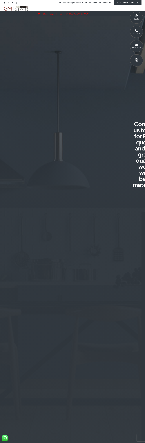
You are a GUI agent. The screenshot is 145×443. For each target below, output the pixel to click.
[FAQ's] (136, 59)
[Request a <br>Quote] (136, 15)
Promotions (136, 47)
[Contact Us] (136, 30)
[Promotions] (136, 45)
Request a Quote (136, 19)
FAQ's (136, 62)
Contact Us (136, 33)
